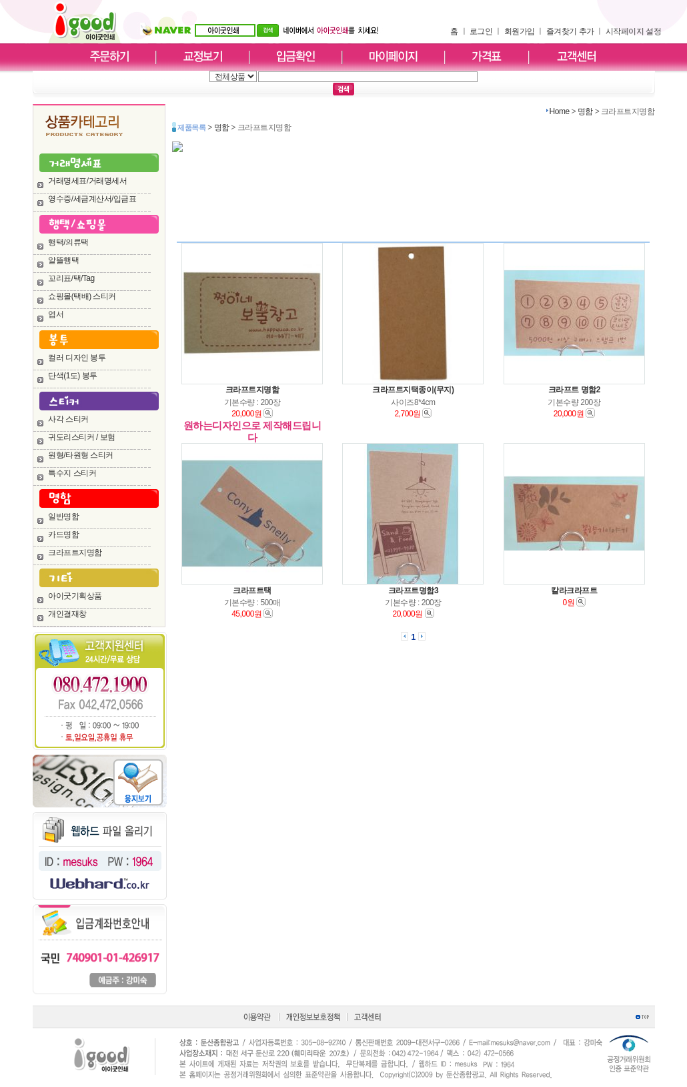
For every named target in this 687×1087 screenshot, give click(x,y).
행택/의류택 (68, 242)
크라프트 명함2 (574, 389)
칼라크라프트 (574, 590)
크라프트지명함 (75, 552)
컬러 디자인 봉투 (76, 357)
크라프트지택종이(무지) (413, 389)
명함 (585, 111)
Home (560, 111)
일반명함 (63, 516)
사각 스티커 (68, 419)
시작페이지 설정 (633, 31)
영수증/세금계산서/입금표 (92, 199)
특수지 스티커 (72, 473)
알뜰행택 (63, 260)
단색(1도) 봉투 (72, 375)
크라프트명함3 (413, 590)
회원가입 (519, 31)
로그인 (481, 31)
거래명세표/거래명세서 (87, 181)
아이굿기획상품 (75, 596)
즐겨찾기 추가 (570, 31)
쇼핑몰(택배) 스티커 (82, 296)
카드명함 (63, 534)
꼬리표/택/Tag (71, 278)
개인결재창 (67, 614)
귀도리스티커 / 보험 (81, 437)
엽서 (55, 314)
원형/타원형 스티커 (80, 455)
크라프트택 (252, 590)
